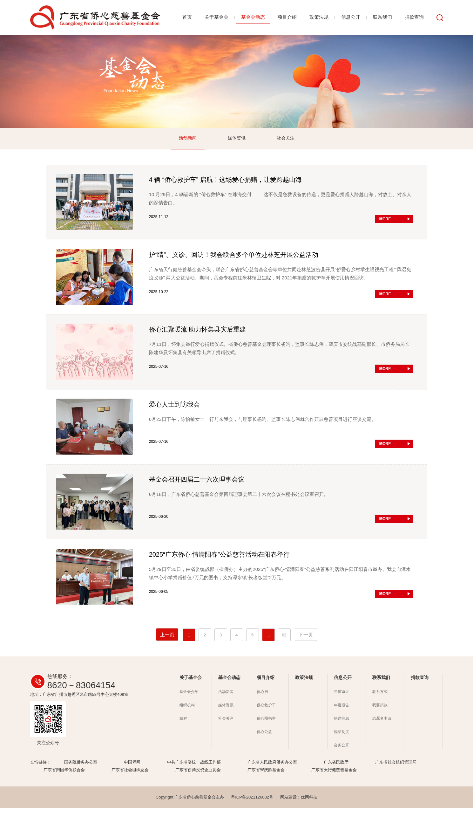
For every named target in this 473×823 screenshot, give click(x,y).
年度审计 (341, 706)
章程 (183, 733)
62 (284, 650)
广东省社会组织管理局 (395, 777)
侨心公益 (264, 746)
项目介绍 (287, 17)
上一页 (167, 649)
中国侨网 (132, 777)
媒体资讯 (237, 138)
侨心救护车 (266, 720)
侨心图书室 (266, 733)
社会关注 (285, 138)
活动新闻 (188, 138)
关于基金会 (216, 17)
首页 (187, 17)
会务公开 (341, 760)
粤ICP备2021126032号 (252, 812)
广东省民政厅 (336, 777)
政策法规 (318, 17)
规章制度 (341, 746)
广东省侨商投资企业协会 (198, 784)
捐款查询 (414, 17)
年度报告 (341, 720)
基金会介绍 (189, 706)
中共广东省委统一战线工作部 (194, 777)
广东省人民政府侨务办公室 (272, 777)
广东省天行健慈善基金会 (334, 784)
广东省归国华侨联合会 (64, 784)
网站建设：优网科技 (298, 812)
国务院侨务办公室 (80, 777)
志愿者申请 (381, 733)
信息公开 (350, 17)
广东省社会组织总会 (130, 784)
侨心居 (262, 706)
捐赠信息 (341, 733)
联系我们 (382, 17)
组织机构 (187, 720)
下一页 (306, 649)
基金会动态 (253, 17)
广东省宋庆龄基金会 (266, 784)
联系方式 (380, 706)
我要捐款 (380, 720)
